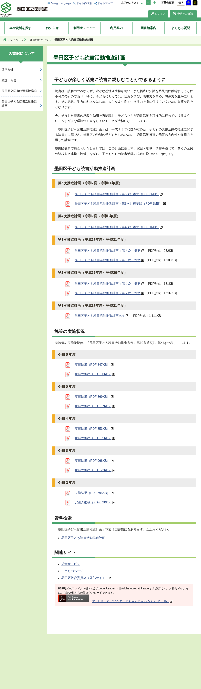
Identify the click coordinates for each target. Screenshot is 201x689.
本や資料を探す (20, 28)
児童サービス (70, 564)
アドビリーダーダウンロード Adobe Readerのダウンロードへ (113, 601)
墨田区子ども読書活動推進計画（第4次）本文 (117, 227)
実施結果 (92, 493)
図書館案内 (148, 28)
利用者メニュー (84, 28)
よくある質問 (180, 28)
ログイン (158, 13)
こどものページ (72, 571)
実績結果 (92, 364)
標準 (180, 2)
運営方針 (7, 69)
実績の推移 (93, 374)
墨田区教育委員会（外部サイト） (84, 578)
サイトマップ (105, 3)
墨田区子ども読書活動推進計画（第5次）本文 (117, 194)
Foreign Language (61, 3)
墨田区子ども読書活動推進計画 (83, 538)
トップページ (15, 39)
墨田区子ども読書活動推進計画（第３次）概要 (108, 250)
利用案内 (116, 28)
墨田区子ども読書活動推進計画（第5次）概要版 (118, 203)
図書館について (39, 39)
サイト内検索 (84, 3)
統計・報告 (9, 80)
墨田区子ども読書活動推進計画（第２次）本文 (108, 293)
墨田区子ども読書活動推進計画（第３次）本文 (108, 260)
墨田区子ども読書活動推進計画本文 (100, 315)
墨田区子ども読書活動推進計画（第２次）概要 (108, 283)
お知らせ (52, 28)
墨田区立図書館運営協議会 (19, 91)
